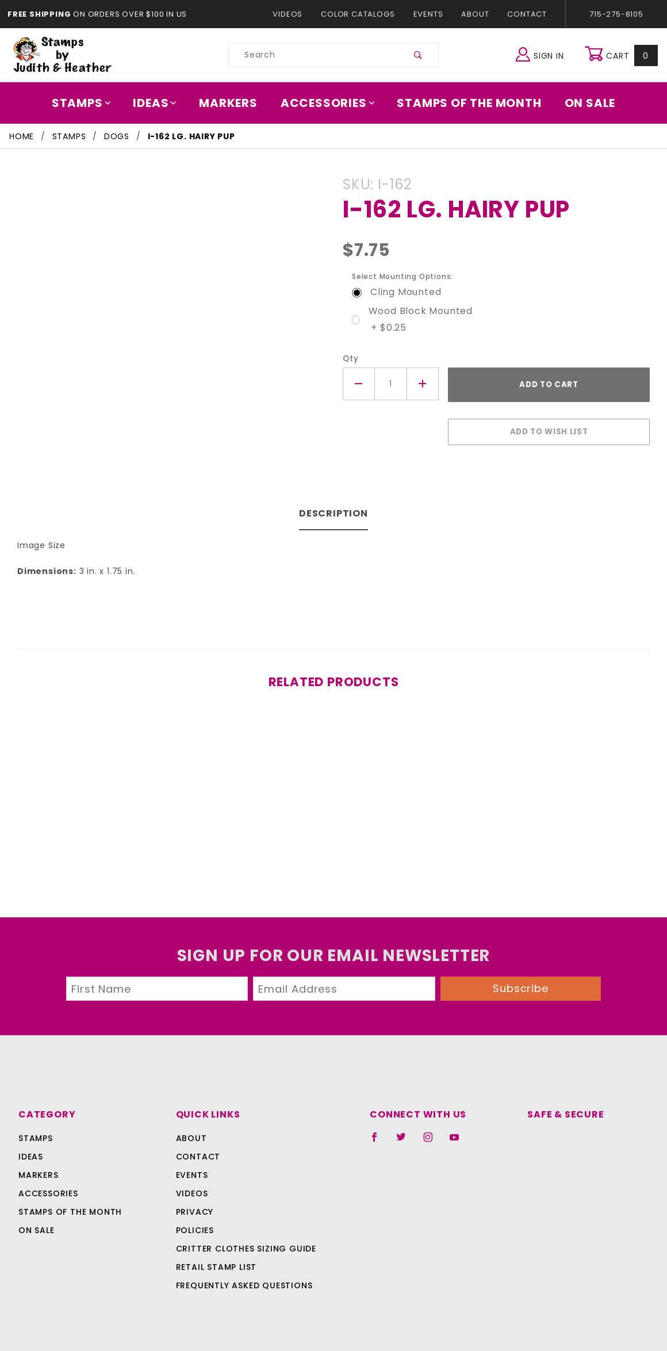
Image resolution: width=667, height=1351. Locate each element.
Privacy (194, 1205)
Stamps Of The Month (464, 103)
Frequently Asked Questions (242, 1278)
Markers (232, 103)
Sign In (542, 54)
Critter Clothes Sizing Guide (243, 1241)
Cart (622, 55)
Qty (349, 358)
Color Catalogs (360, 14)
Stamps (89, 103)
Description (334, 507)
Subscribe (521, 981)
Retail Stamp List (216, 1260)
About (474, 14)
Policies (195, 1223)
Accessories (328, 103)
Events (428, 14)
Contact (524, 14)
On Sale (582, 103)
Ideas (161, 103)
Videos (293, 14)
